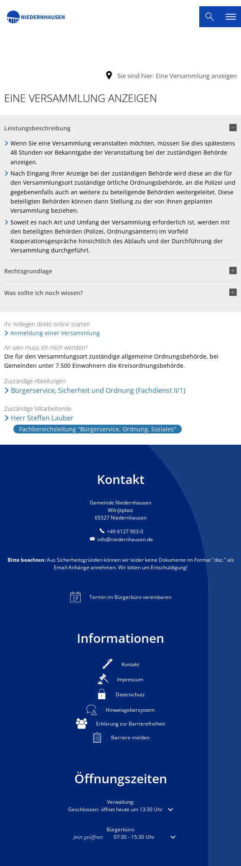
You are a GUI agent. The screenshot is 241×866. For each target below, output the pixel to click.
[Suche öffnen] (209, 16)
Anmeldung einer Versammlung (55, 333)
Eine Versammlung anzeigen (196, 75)
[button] (120, 131)
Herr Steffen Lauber (42, 418)
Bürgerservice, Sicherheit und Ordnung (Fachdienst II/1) (98, 390)
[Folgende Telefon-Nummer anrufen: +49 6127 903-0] (120, 531)
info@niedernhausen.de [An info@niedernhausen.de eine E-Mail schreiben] (121, 539)
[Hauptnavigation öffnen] (230, 16)
